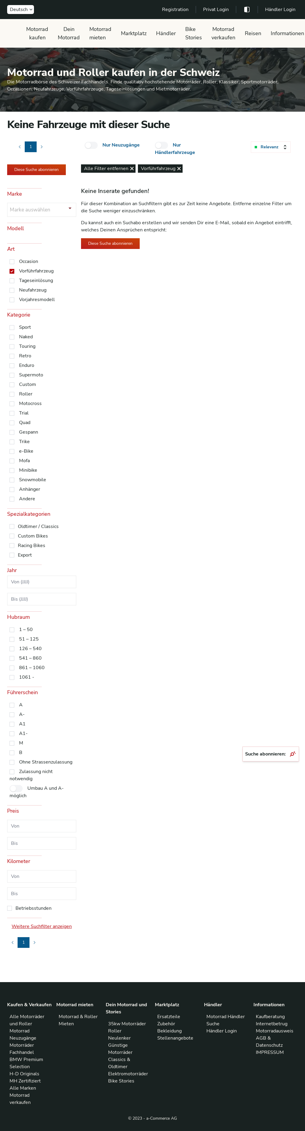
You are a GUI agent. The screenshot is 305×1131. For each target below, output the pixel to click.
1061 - (26, 677)
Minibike (28, 470)
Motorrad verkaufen (223, 33)
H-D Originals (24, 1074)
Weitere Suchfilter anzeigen (42, 926)
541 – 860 (30, 658)
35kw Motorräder (127, 1024)
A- (22, 714)
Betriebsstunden (33, 908)
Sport (25, 327)
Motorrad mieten (100, 33)
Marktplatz (134, 33)
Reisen (253, 33)
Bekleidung (169, 1031)
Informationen (287, 33)
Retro (25, 356)
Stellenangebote (175, 1038)
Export (25, 555)
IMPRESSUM (270, 1052)
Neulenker (119, 1038)
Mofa (24, 460)
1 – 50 (26, 629)
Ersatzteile (168, 1016)
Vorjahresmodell (37, 299)
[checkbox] (91, 145)
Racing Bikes (31, 545)
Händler (166, 33)
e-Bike (26, 451)
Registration (175, 9)
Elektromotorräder (128, 1074)
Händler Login (280, 9)
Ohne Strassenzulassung (45, 762)
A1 (22, 724)
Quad (24, 422)
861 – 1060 (32, 667)
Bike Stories (193, 33)
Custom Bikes (33, 536)
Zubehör (166, 1024)
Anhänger (29, 489)
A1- (23, 733)
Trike (24, 441)
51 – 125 (29, 639)
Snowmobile (32, 479)
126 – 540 (30, 648)
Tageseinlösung (36, 280)
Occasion (28, 261)
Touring (27, 346)
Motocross (30, 403)
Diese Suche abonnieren (36, 169)
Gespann (28, 432)
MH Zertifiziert (25, 1081)
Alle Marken (23, 1088)
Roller (25, 394)
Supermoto (31, 375)
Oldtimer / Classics (38, 526)
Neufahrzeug (32, 290)
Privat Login (216, 9)
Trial (24, 413)
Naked (26, 337)
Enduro (26, 365)
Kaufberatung (270, 1016)
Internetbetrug (271, 1024)
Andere (27, 499)
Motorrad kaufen (37, 33)
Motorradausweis (274, 1031)
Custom (27, 384)
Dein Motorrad (69, 33)
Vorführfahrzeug (36, 271)
